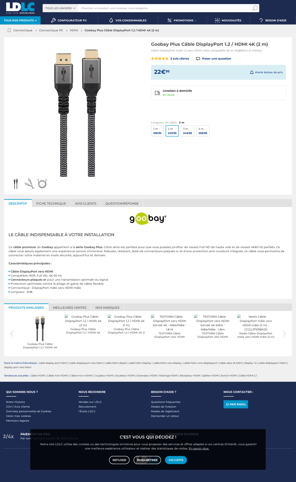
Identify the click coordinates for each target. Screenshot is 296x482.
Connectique (22, 30)
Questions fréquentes (165, 401)
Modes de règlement (165, 411)
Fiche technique (51, 203)
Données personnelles (21, 411)
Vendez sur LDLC (90, 401)
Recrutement (87, 406)
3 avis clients (170, 58)
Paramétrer (147, 460)
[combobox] (60, 8)
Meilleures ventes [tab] (69, 308)
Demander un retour (165, 416)
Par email (235, 404)
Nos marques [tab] (107, 308)
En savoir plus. (199, 448)
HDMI (74, 30)
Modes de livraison (163, 406)
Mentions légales (17, 420)
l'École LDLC (87, 411)
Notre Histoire (15, 401)
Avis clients (85, 203)
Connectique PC (51, 30)
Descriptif (18, 203)
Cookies (46, 411)
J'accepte (176, 460)
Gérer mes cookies (18, 416)
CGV (9, 406)
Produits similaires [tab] (26, 308)
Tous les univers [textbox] (58, 8)
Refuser (119, 460)
